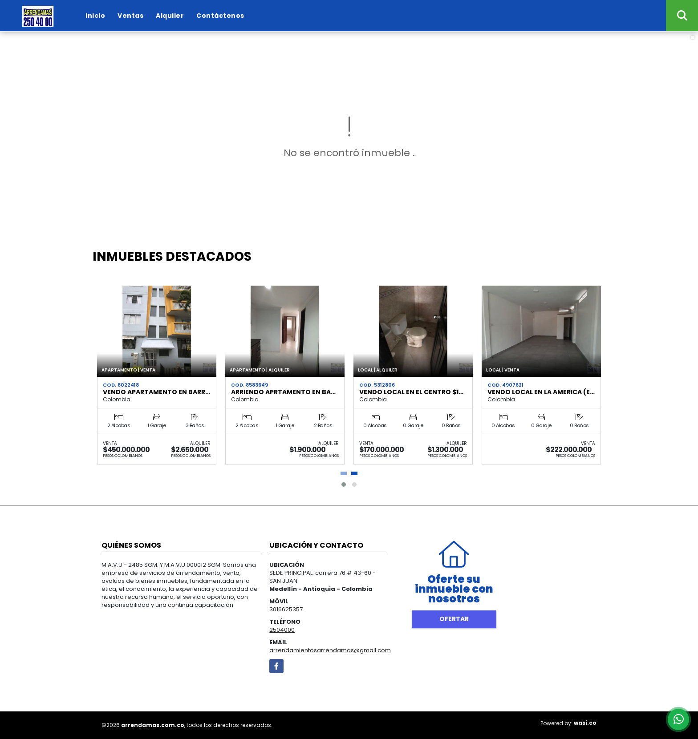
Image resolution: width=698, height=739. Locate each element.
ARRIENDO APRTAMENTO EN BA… (283, 392)
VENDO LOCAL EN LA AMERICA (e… (541, 392)
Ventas (130, 15)
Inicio (95, 15)
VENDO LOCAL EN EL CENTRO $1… (411, 392)
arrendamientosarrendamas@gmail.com (330, 650)
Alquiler (170, 15)
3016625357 (286, 609)
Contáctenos (220, 15)
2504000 (282, 630)
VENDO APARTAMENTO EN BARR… (156, 392)
